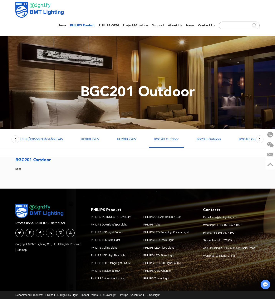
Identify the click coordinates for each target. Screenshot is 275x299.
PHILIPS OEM (109, 25)
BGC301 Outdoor (208, 139)
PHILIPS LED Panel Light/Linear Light (166, 232)
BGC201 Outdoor (166, 139)
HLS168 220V (90, 139)
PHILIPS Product (82, 25)
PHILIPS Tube (151, 224)
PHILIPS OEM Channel (157, 270)
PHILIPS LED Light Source (107, 232)
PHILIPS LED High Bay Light (108, 255)
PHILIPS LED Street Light (158, 255)
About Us (175, 25)
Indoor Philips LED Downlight (98, 294)
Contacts (211, 209)
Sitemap (22, 249)
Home (62, 25)
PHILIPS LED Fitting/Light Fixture (111, 263)
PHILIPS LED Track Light (158, 239)
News (190, 25)
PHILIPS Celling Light (104, 247)
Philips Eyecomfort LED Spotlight (140, 294)
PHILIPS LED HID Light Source (162, 263)
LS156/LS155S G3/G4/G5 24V (41, 139)
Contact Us (206, 25)
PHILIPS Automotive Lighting (108, 278)
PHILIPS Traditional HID (105, 270)
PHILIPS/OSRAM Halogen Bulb (162, 216)
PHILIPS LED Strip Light (105, 239)
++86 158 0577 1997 (229, 224)
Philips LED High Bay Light (61, 294)
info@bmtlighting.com (225, 217)
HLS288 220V (126, 139)
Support (158, 25)
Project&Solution (135, 25)
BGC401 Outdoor (251, 139)
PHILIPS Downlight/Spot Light (109, 224)
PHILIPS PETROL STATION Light (111, 216)
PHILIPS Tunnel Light (156, 278)
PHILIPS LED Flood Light (158, 247)
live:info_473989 (222, 240)
